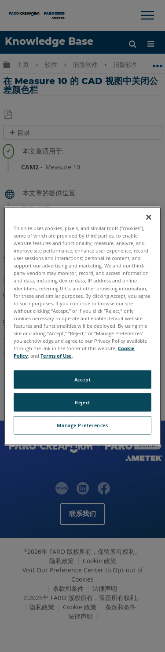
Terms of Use (56, 355)
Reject (82, 402)
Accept (82, 379)
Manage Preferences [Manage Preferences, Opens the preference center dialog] (82, 425)
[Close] (148, 217)
